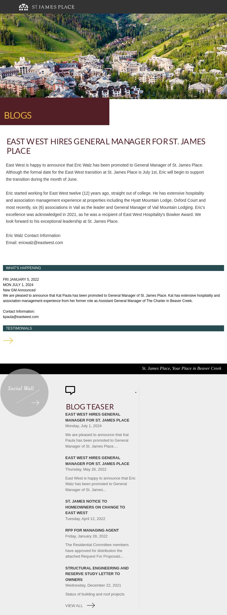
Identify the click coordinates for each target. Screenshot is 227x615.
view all (74, 605)
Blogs (17, 115)
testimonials (8, 340)
